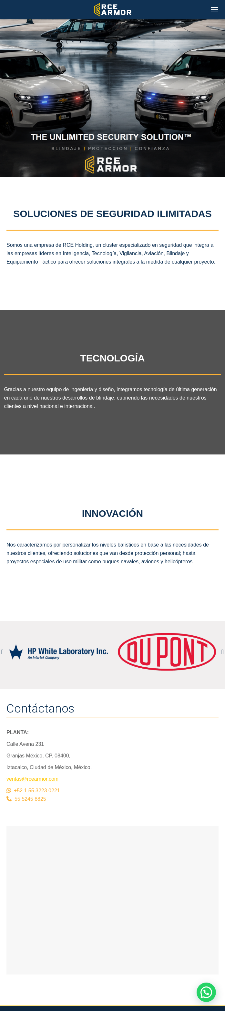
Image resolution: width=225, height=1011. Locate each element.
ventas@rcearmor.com (32, 779)
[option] (58, 652)
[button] (206, 992)
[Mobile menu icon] (215, 10)
